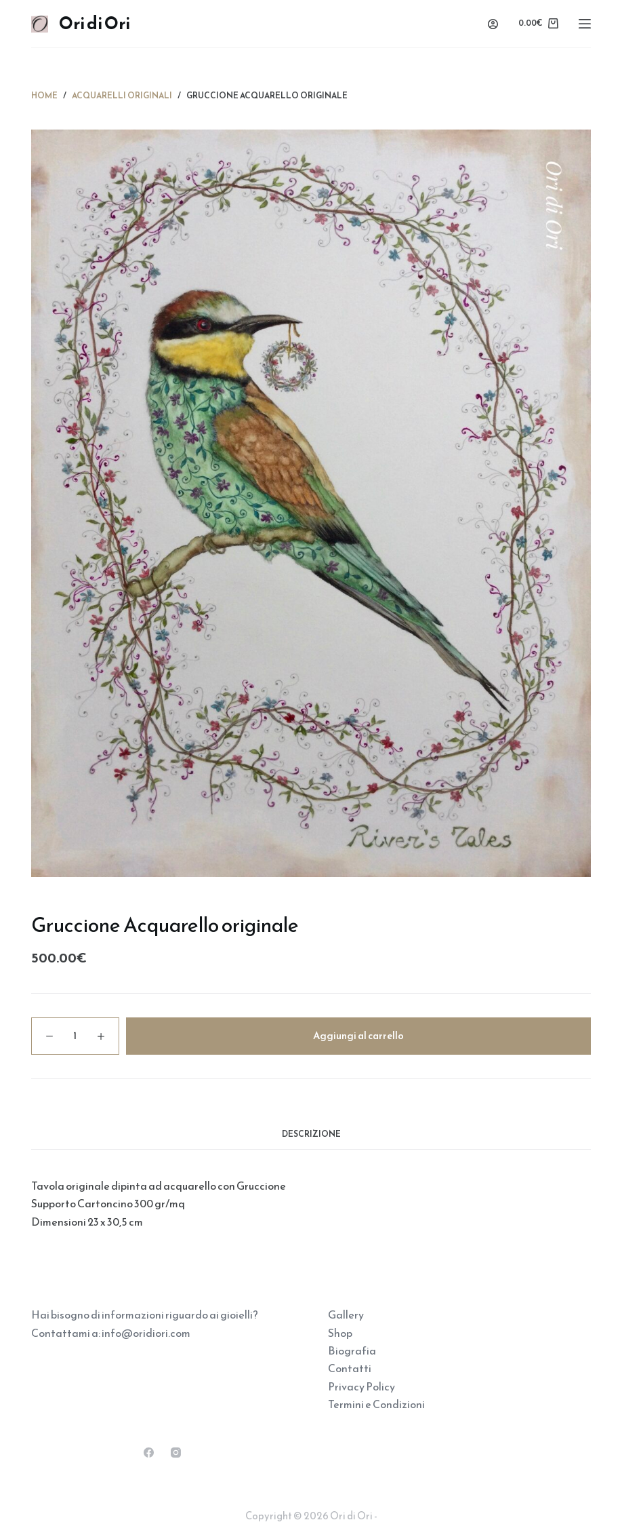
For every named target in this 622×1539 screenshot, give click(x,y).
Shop (340, 1333)
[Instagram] (176, 1452)
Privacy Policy (361, 1386)
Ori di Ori (94, 23)
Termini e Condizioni (376, 1404)
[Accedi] (493, 24)
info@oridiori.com (146, 1333)
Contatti (349, 1368)
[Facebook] (149, 1452)
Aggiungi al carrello (358, 1035)
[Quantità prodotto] (75, 1036)
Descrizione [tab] (311, 1134)
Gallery (346, 1314)
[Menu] (585, 24)
